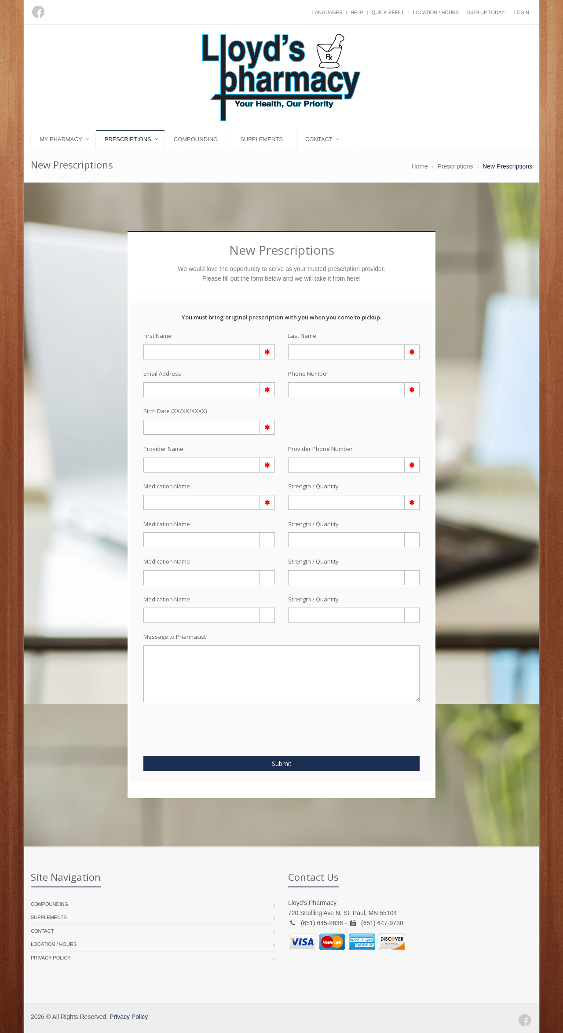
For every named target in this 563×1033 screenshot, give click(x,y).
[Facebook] (38, 12)
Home (420, 166)
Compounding (196, 139)
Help (357, 12)
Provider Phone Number (320, 449)
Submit (282, 763)
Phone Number (308, 373)
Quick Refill (388, 12)
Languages (327, 12)
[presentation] (194, 724)
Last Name (302, 336)
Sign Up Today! (486, 12)
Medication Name (166, 486)
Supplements (261, 139)
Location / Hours (436, 12)
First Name (157, 336)
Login (521, 12)
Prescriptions (128, 139)
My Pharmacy (61, 139)
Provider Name (163, 449)
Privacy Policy (51, 957)
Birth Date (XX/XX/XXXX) (175, 411)
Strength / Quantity (313, 486)
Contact (319, 139)
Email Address (162, 373)
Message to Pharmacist (174, 637)
